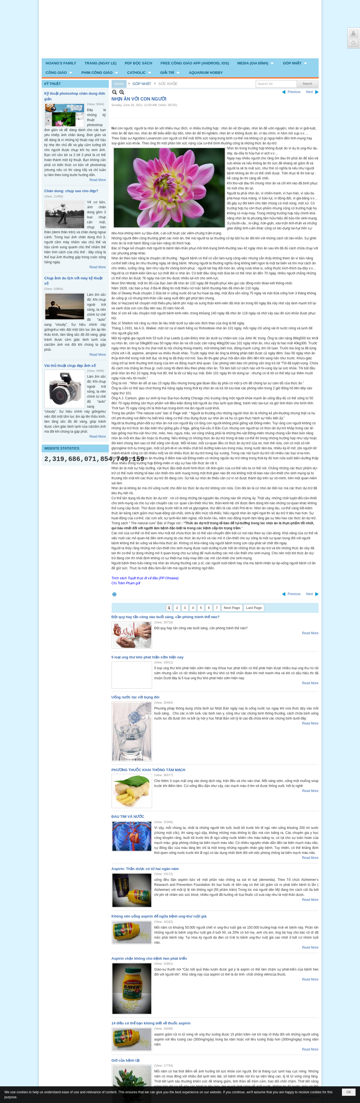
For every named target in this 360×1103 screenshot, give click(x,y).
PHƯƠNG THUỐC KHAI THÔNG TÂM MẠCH (148, 770)
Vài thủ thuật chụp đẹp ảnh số (70, 366)
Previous (294, 92)
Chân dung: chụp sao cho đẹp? (71, 191)
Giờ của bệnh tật (126, 1060)
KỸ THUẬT (52, 84)
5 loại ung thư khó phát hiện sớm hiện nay (148, 657)
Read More (97, 180)
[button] (256, 63)
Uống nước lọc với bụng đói (136, 697)
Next (309, 92)
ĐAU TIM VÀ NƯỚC (128, 816)
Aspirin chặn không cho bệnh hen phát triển (149, 958)
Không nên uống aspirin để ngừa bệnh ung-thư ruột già (159, 916)
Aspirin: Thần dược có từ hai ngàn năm (145, 869)
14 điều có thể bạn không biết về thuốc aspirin (151, 1023)
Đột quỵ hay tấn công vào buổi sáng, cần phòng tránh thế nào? (166, 617)
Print (114, 594)
